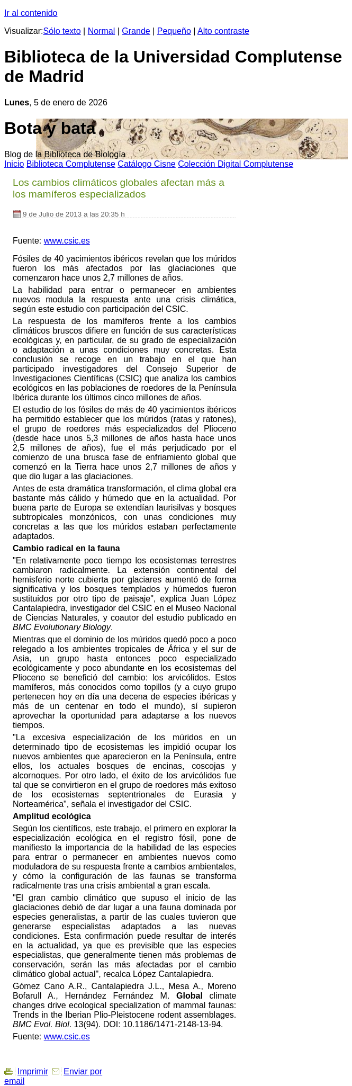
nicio (14, 163)
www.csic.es (67, 240)
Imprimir (32, 1071)
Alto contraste (223, 30)
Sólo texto (62, 30)
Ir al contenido (31, 12)
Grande (136, 30)
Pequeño (174, 30)
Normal (101, 30)
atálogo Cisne (146, 163)
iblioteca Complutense (70, 163)
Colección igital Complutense (235, 163)
